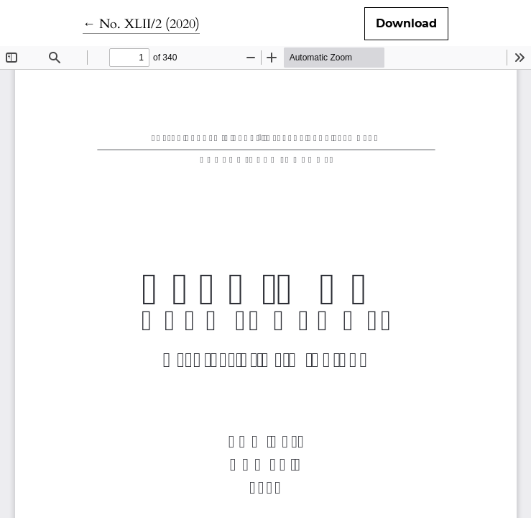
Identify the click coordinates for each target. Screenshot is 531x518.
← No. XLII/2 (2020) (141, 24)
